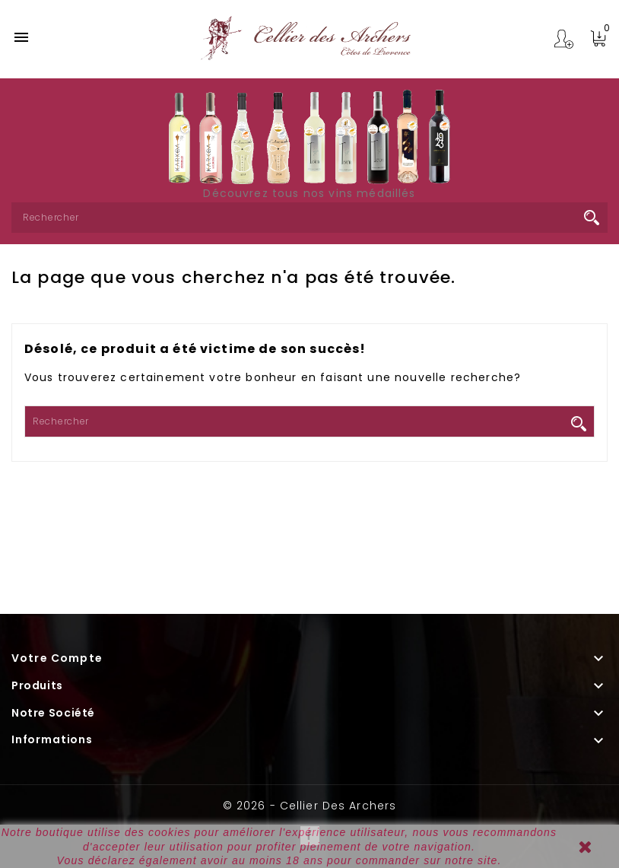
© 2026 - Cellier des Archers (309, 805)
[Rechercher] (309, 217)
